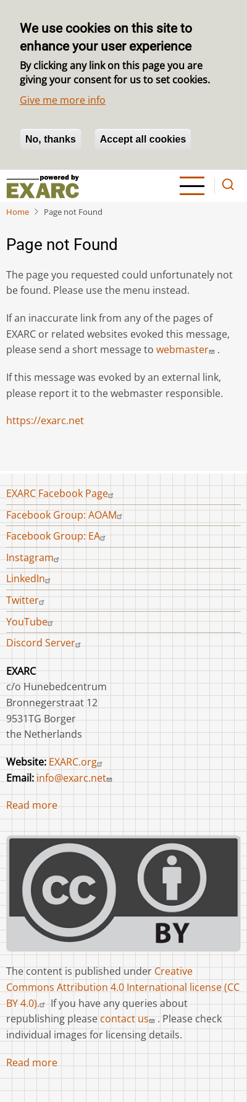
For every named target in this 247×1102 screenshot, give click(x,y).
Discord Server (45, 642)
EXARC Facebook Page (61, 493)
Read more (31, 805)
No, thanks (50, 139)
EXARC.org (77, 762)
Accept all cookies (143, 139)
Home (17, 211)
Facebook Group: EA (57, 536)
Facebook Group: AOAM (65, 515)
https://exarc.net (45, 420)
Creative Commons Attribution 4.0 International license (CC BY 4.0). (123, 986)
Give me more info (63, 100)
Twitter (27, 600)
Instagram (34, 557)
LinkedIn (30, 578)
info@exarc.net (75, 778)
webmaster (186, 349)
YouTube (31, 621)
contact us (128, 1018)
